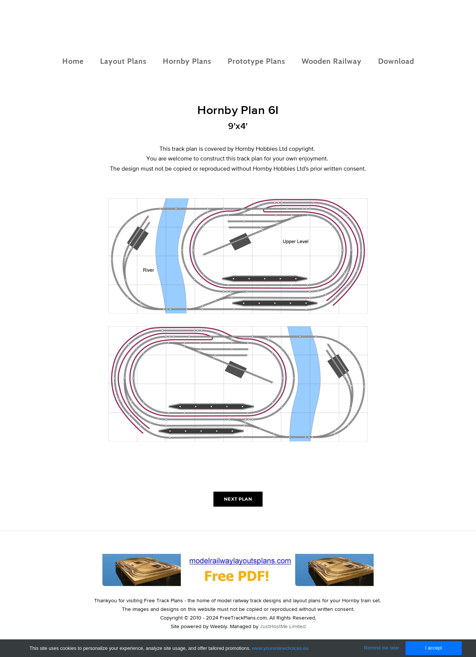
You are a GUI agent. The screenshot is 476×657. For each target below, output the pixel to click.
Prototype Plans (256, 61)
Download (396, 61)
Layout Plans (123, 61)
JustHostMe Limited (283, 626)
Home (73, 61)
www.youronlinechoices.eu (280, 648)
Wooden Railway (332, 61)
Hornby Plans (187, 61)
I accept (433, 648)
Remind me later (381, 648)
